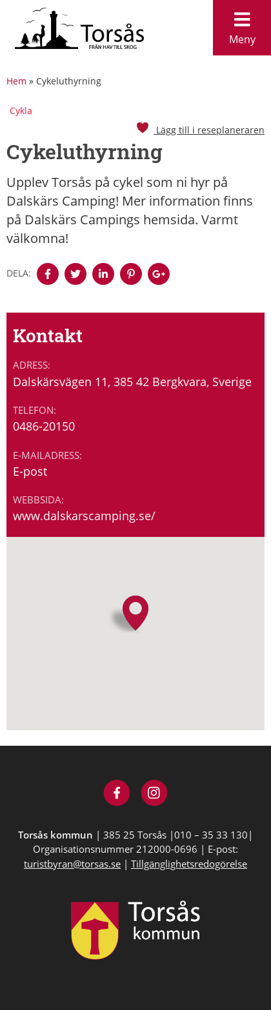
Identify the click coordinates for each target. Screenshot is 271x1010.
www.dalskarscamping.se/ (84, 515)
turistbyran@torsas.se (72, 863)
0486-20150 (44, 426)
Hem (16, 81)
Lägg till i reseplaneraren (200, 130)
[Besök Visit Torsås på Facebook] (117, 794)
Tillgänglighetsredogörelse (189, 863)
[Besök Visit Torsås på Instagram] (154, 794)
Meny (242, 24)
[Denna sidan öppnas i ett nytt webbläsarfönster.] (48, 274)
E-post (30, 471)
